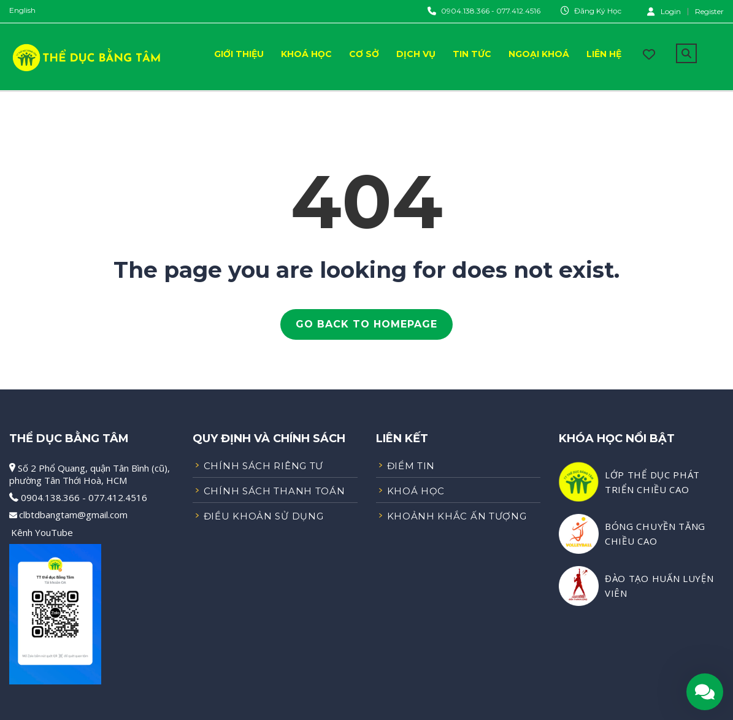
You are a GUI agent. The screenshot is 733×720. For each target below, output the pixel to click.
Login (664, 11)
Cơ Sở (364, 53)
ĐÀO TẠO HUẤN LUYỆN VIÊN (659, 585)
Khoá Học (306, 53)
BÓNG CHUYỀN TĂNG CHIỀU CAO (655, 533)
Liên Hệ (603, 53)
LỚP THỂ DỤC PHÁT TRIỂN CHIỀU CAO (652, 482)
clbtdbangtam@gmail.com (73, 514)
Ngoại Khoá (538, 53)
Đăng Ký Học (597, 10)
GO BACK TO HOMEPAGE (366, 324)
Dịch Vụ (416, 53)
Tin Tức (472, 53)
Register (709, 11)
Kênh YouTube (42, 532)
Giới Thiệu (239, 53)
